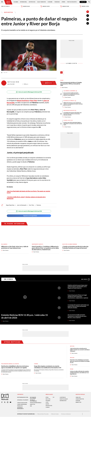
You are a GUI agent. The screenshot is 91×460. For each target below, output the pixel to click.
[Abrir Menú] (2, 2)
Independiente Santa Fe (37, 244)
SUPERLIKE (78, 400)
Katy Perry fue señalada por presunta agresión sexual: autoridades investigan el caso (80, 361)
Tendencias (57, 1)
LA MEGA (47, 407)
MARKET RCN (78, 402)
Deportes (8, 12)
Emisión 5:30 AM (25, 6)
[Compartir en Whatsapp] (87, 23)
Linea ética (32, 404)
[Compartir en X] (87, 19)
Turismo (36, 363)
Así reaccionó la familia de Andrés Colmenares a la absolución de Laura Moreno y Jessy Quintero (71, 94)
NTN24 (47, 397)
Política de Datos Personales (43, 413)
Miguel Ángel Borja (10, 205)
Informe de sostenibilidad (33, 400)
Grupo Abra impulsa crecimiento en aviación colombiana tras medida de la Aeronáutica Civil (47, 366)
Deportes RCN (32, 1)
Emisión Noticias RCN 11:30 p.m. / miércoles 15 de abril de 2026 (24, 316)
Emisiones (5, 6)
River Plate (31, 205)
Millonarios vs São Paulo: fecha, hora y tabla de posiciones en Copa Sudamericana (14, 247)
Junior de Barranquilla (21, 205)
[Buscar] (89, 2)
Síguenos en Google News (29, 216)
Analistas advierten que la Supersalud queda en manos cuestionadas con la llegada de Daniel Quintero (77, 286)
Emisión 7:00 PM (64, 6)
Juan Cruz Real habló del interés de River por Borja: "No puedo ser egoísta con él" (28, 191)
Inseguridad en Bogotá (68, 110)
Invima (71, 369)
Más (85, 279)
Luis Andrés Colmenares (69, 90)
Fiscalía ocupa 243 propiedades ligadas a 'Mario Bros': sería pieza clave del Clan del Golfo (72, 123)
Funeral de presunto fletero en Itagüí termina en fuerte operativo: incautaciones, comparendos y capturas (78, 296)
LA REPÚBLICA (63, 397)
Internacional (23, 1)
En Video (8, 279)
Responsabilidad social (22, 397)
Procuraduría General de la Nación (10, 363)
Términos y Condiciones (66, 413)
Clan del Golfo (67, 120)
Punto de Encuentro (72, 1)
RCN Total (48, 398)
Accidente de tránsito (68, 100)
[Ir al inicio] (8, 2)
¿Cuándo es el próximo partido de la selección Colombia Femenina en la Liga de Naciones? (75, 247)
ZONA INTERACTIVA (80, 398)
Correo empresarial (22, 404)
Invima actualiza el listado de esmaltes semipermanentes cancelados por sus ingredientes (79, 373)
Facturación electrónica (33, 398)
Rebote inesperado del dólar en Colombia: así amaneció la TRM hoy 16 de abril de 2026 (71, 84)
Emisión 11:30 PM (84, 6)
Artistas (72, 357)
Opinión (63, 1)
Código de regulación (22, 402)
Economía (50, 1)
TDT (53, 397)
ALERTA (47, 403)
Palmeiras (38, 205)
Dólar (61, 80)
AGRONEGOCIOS (63, 400)
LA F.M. (47, 402)
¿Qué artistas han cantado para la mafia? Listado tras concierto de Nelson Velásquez (80, 350)
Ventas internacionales (35, 402)
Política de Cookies (55, 413)
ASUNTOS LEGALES (64, 398)
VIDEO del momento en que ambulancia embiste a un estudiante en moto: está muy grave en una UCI (73, 104)
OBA (31, 405)
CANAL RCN (83, 1)
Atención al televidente (22, 399)
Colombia (16, 1)
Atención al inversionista (20, 408)
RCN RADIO (48, 400)
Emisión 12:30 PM (45, 6)
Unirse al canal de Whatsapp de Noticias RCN (29, 92)
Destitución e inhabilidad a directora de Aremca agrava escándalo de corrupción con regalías (15, 366)
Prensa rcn (20, 405)
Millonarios (4, 244)
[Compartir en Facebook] (87, 15)
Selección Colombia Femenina (69, 244)
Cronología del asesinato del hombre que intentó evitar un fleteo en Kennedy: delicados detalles (72, 113)
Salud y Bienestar (41, 1)
